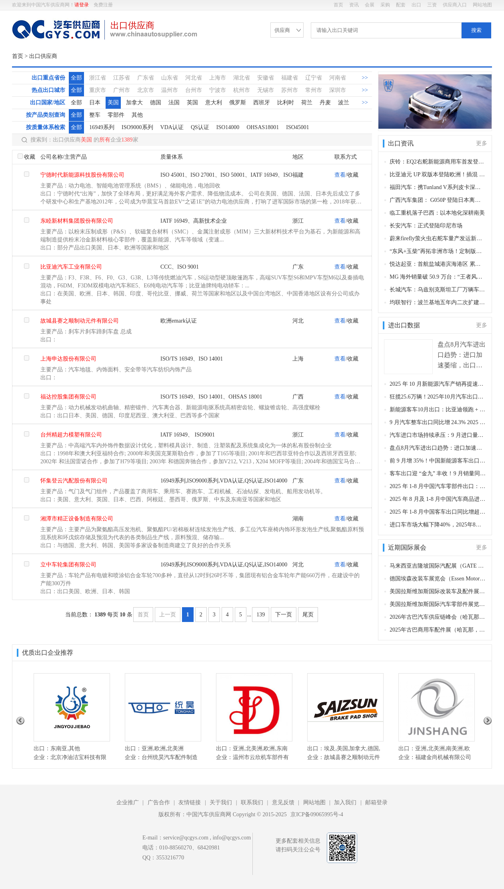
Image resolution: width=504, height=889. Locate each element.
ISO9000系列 (137, 127)
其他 (137, 115)
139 (260, 615)
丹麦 (325, 103)
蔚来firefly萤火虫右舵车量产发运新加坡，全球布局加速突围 (438, 238)
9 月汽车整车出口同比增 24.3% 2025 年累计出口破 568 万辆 (438, 422)
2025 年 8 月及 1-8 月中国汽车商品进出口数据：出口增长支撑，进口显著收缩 (438, 499)
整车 (94, 115)
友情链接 (189, 802)
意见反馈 (283, 802)
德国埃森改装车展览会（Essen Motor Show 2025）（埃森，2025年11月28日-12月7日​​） (438, 579)
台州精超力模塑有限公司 (71, 435)
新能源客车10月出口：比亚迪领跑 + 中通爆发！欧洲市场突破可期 (438, 410)
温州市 (169, 90)
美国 (113, 103)
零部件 (116, 115)
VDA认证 (172, 127)
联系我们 (252, 802)
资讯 (354, 5)
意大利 (213, 103)
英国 (192, 103)
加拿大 (134, 103)
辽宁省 (313, 78)
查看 (340, 175)
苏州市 (289, 90)
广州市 (121, 90)
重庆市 (97, 90)
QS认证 (200, 127)
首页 (338, 5)
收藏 (29, 157)
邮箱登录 (376, 802)
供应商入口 (455, 5)
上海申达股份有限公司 (68, 359)
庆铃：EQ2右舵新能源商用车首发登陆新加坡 (438, 162)
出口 (416, 5)
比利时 (285, 103)
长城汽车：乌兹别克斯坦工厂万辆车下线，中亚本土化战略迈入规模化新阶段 (438, 290)
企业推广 (127, 802)
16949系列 (101, 127)
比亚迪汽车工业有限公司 (71, 267)
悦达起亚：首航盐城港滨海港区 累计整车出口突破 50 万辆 (438, 264)
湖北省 (241, 78)
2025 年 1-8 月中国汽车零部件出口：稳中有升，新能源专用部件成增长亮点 (438, 486)
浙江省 (97, 78)
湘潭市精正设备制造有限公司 (76, 519)
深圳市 (337, 90)
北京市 (145, 90)
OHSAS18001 (262, 127)
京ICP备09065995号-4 (316, 814)
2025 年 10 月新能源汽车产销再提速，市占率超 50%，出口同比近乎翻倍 (438, 384)
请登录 (81, 5)
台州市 (193, 90)
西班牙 (261, 103)
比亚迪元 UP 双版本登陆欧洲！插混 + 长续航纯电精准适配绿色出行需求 (438, 174)
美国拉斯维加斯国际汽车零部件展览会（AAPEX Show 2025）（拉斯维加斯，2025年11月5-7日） (438, 604)
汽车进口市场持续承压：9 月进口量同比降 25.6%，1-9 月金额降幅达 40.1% (438, 435)
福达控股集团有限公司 (68, 397)
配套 (401, 5)
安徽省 (265, 78)
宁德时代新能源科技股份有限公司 (82, 175)
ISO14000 (228, 127)
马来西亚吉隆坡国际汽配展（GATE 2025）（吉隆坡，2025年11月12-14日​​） (438, 566)
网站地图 (482, 5)
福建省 (289, 78)
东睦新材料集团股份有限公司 (76, 221)
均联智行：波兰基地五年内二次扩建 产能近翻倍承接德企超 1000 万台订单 (438, 302)
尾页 (308, 615)
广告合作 (159, 802)
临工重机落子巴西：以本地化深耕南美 (437, 213)
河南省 (337, 78)
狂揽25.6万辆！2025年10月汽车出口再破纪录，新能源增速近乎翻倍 (438, 397)
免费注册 (103, 5)
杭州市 (241, 90)
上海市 (217, 78)
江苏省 (121, 78)
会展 (369, 5)
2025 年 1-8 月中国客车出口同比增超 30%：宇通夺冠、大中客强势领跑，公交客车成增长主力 (438, 512)
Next (488, 721)
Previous (20, 721)
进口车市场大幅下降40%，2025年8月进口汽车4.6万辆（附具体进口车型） (438, 525)
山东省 (169, 78)
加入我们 (345, 802)
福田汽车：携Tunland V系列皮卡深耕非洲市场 (438, 187)
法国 (174, 103)
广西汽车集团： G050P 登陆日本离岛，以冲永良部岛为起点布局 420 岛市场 (438, 200)
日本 (94, 103)
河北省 (193, 78)
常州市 (313, 90)
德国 (155, 103)
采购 (385, 5)
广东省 (145, 78)
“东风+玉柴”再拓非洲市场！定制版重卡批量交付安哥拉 (438, 251)
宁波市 (217, 90)
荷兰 (306, 103)
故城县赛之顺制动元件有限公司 (79, 321)
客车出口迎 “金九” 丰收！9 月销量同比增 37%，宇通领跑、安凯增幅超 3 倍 (438, 473)
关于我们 (221, 802)
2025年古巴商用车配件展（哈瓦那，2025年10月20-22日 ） (438, 630)
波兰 (343, 103)
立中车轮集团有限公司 (68, 565)
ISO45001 (297, 127)
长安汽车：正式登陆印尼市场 (426, 226)
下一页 (283, 615)
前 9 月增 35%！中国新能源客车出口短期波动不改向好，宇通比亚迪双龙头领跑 (438, 461)
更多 (481, 143)
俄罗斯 (237, 103)
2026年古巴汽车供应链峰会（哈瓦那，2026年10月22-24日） (438, 617)
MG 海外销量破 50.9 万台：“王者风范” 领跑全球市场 (438, 277)
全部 (76, 78)
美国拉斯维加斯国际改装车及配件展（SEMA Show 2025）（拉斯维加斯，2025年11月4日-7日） (438, 591)
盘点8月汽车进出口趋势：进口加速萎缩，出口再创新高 (438, 448)
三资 (432, 5)
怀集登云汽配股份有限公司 (74, 481)
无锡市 (265, 90)
